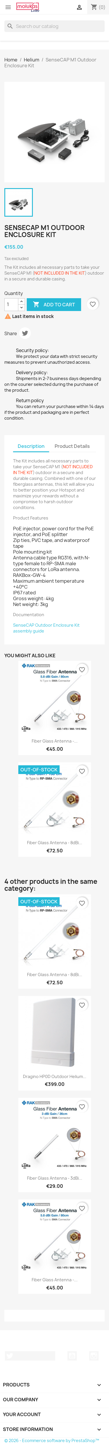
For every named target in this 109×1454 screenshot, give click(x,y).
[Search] (54, 26)
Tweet (25, 333)
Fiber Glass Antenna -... (55, 741)
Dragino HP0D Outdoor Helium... (54, 1076)
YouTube (72, 1356)
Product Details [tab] (72, 446)
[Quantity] (11, 304)
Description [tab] (31, 446)
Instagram (94, 1356)
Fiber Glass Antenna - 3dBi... (54, 1178)
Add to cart (54, 304)
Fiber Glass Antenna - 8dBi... (54, 842)
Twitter (30, 1356)
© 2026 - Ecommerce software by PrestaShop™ (51, 1440)
